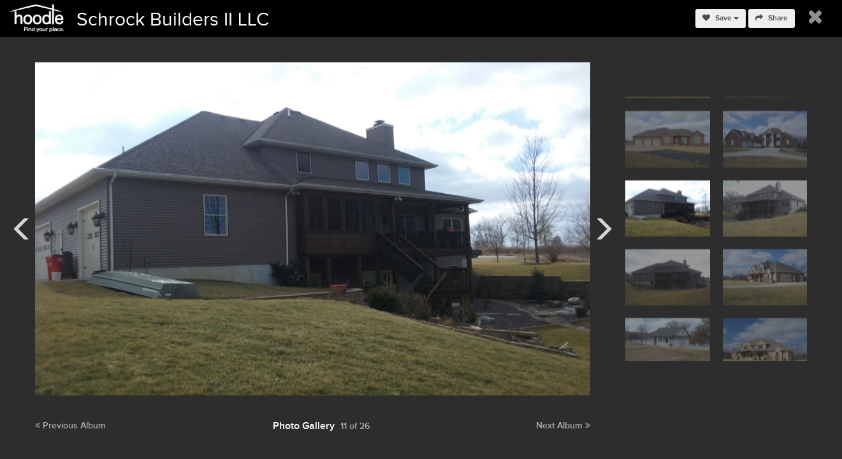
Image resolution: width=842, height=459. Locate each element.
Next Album (563, 425)
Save (720, 18)
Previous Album (70, 425)
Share (771, 18)
